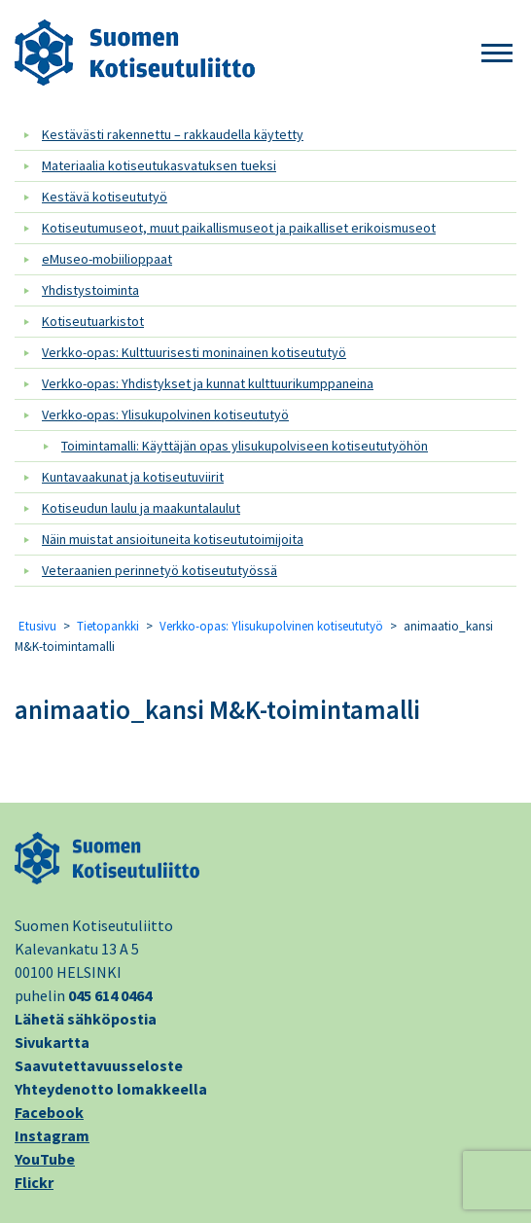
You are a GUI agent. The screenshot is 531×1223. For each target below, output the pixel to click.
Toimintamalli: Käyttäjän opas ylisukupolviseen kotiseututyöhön (244, 445)
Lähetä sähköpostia (86, 1018)
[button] (497, 54)
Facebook (49, 1112)
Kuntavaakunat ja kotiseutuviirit (133, 477)
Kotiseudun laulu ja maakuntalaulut (141, 508)
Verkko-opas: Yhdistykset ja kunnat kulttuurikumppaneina (207, 383)
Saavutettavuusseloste (99, 1065)
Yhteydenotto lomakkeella (111, 1088)
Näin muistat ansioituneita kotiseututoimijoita (172, 539)
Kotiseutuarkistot (93, 321)
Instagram (52, 1135)
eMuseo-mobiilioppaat (107, 259)
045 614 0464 (110, 995)
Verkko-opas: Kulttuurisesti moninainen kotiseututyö (194, 352)
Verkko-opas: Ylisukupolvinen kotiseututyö (165, 414)
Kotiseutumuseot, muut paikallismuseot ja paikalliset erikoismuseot (239, 227)
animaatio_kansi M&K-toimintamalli (217, 709)
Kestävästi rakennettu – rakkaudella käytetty (172, 134)
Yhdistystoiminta (90, 290)
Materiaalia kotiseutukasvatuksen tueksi (159, 165)
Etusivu (37, 626)
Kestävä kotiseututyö (104, 196)
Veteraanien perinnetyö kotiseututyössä (159, 570)
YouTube (45, 1159)
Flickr (34, 1182)
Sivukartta (52, 1042)
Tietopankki (108, 626)
